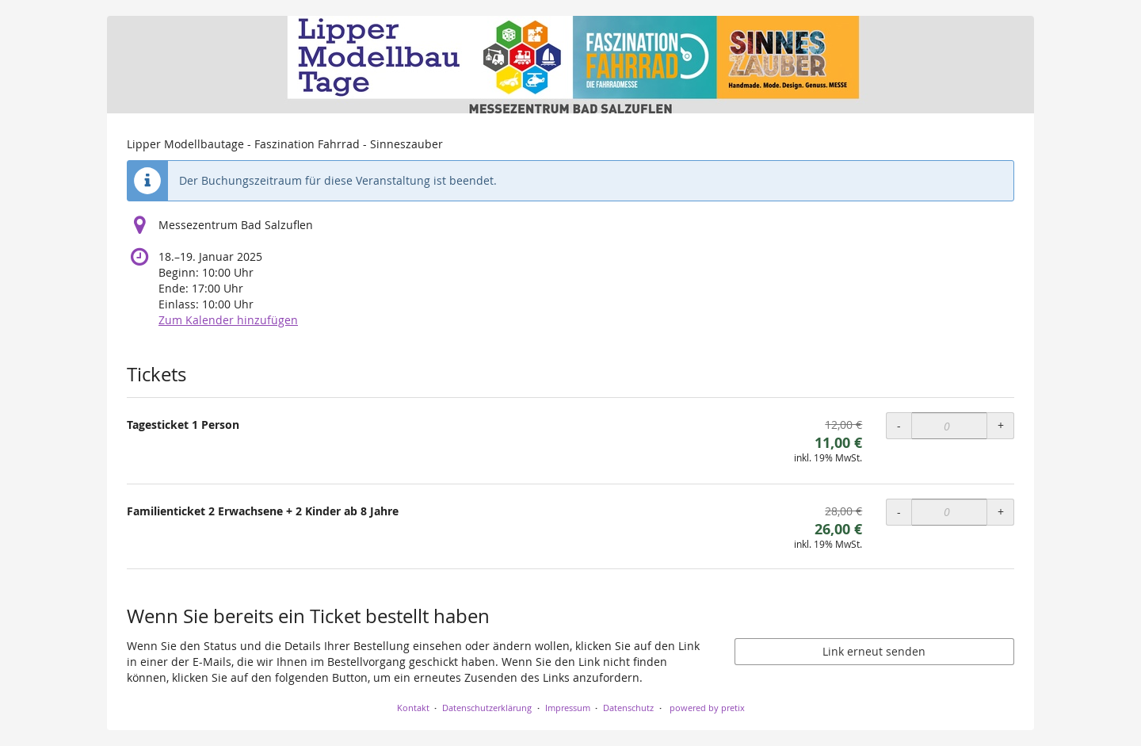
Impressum (567, 707)
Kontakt (413, 707)
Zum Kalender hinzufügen (228, 319)
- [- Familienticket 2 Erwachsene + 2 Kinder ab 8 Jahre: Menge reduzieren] (899, 511)
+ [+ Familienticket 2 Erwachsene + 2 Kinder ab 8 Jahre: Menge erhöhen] (1001, 511)
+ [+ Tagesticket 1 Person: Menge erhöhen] (1001, 425)
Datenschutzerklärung (487, 707)
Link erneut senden (873, 651)
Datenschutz (628, 707)
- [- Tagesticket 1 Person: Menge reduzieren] (899, 425)
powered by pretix (707, 707)
